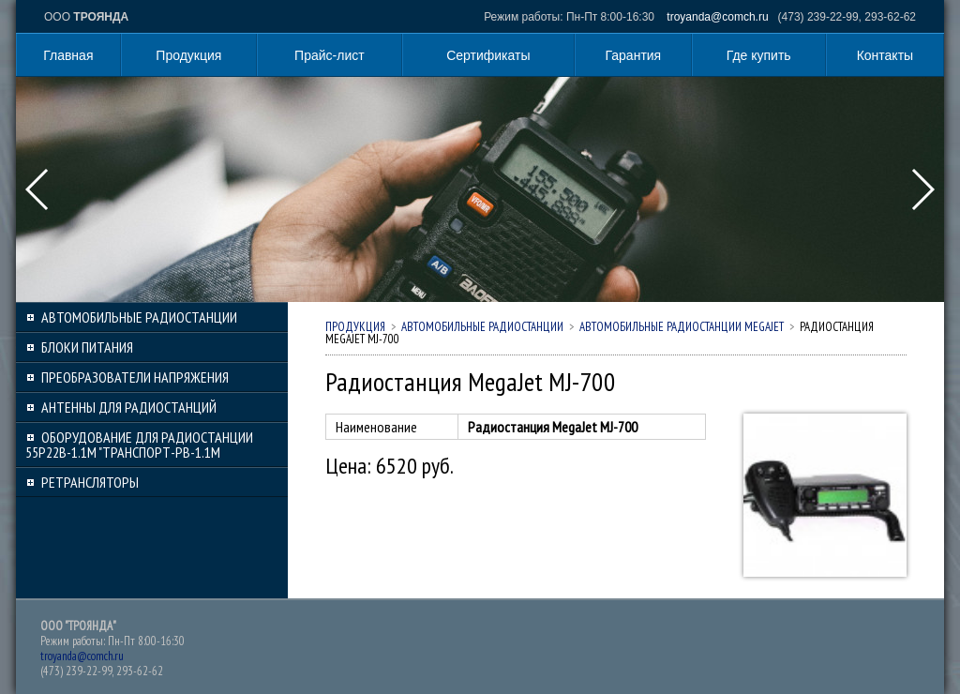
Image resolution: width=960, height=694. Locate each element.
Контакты (885, 55)
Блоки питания (87, 347)
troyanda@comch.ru (717, 16)
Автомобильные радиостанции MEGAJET (681, 327)
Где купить (759, 55)
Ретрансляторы (90, 482)
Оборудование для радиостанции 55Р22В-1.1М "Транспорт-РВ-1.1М (139, 444)
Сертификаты (488, 55)
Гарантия (634, 55)
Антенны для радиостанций (129, 407)
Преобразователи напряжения (135, 377)
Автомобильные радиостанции (139, 317)
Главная (68, 55)
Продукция (188, 55)
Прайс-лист (329, 55)
